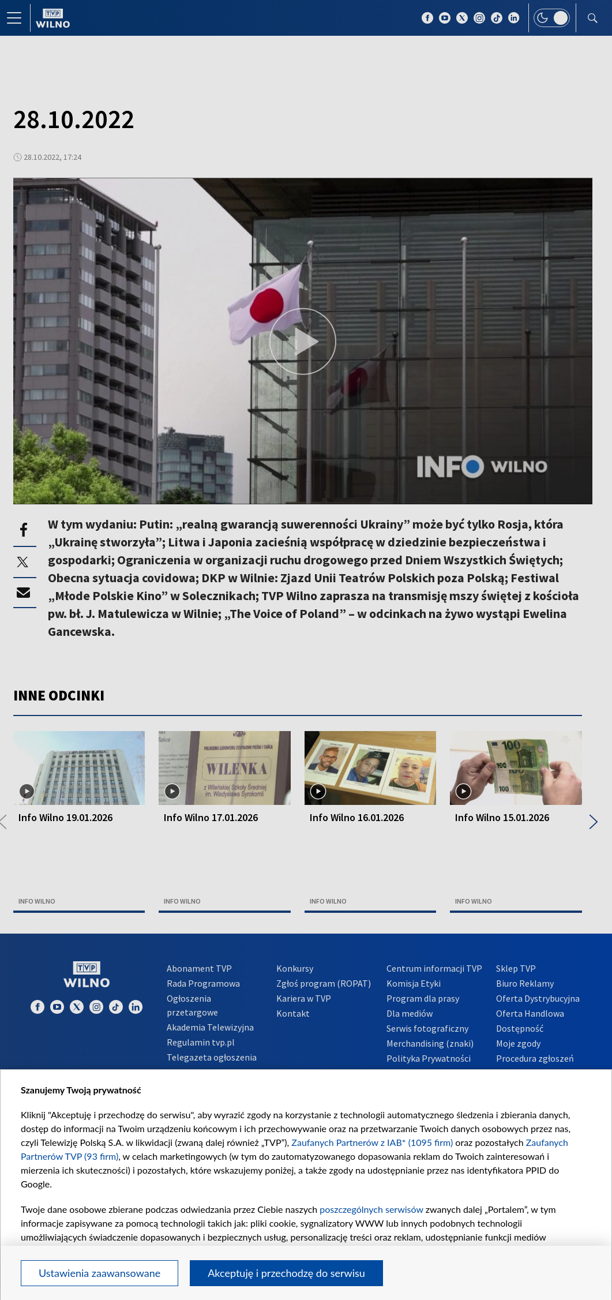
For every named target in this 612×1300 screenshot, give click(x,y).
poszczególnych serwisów (371, 1209)
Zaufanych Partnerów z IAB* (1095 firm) (372, 1142)
